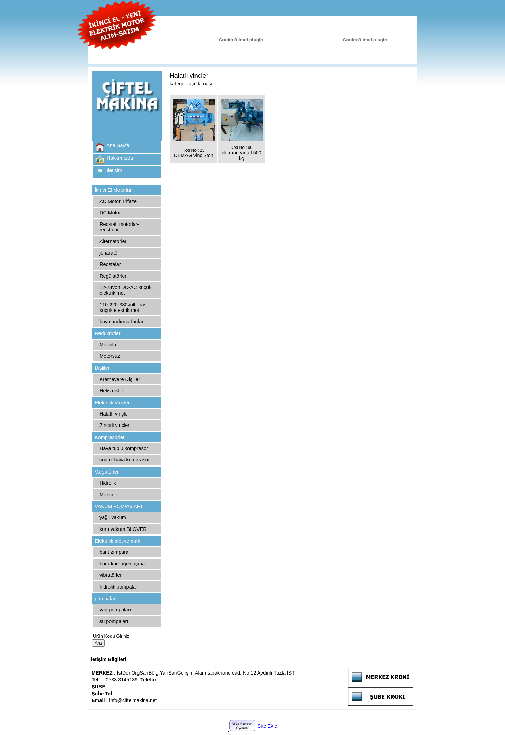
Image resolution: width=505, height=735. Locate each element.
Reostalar (110, 264)
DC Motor (110, 213)
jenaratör (109, 253)
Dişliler (102, 368)
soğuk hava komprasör (124, 459)
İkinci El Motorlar (113, 190)
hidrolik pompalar (118, 587)
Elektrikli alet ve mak (117, 541)
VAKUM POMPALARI (118, 506)
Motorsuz (109, 356)
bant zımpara (113, 552)
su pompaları (113, 621)
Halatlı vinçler (114, 414)
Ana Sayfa (117, 145)
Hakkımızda (120, 158)
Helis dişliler (112, 390)
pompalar (105, 598)
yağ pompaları (115, 609)
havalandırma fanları (122, 321)
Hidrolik (107, 483)
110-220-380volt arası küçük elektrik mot (123, 307)
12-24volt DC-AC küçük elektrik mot (125, 290)
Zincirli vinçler (114, 425)
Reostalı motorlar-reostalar (119, 226)
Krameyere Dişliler (119, 379)
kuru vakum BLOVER (123, 529)
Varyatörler (106, 472)
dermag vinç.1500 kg (241, 155)
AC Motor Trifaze (118, 201)
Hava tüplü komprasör (123, 448)
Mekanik (108, 494)
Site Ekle (267, 726)
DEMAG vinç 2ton (193, 155)
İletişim (114, 170)
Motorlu (107, 344)
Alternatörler (112, 241)
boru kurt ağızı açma (122, 563)
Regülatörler (112, 276)
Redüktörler (107, 333)
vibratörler (110, 575)
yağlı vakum (112, 517)
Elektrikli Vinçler (112, 402)
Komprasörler (109, 437)
